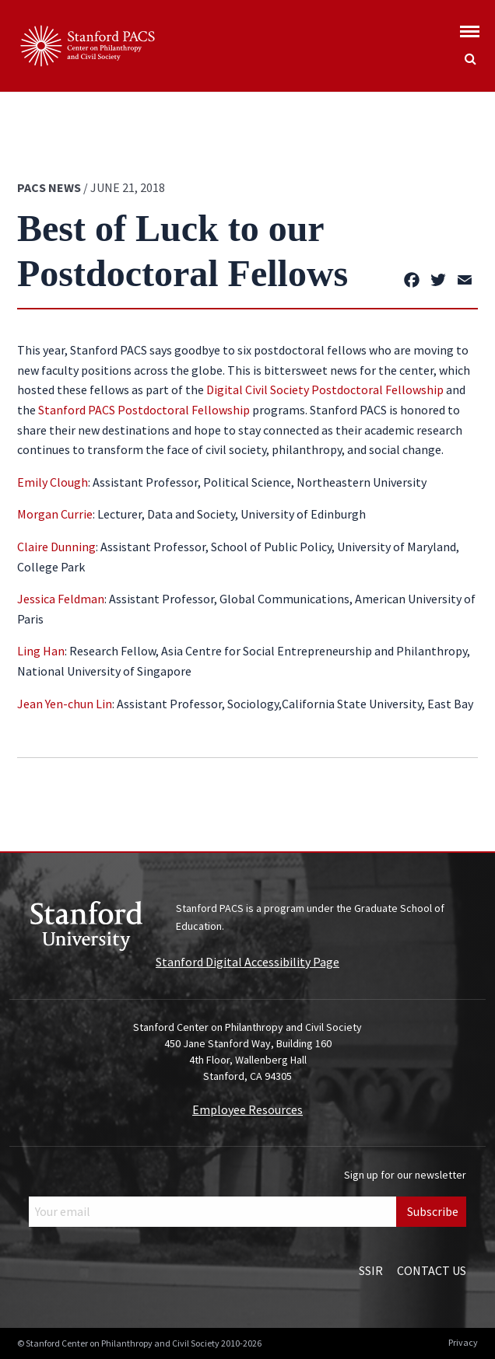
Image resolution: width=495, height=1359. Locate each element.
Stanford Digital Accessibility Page (247, 961)
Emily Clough (52, 482)
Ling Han (41, 651)
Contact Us (431, 1270)
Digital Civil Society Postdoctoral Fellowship (325, 389)
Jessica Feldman (60, 598)
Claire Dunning (56, 546)
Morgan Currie (55, 514)
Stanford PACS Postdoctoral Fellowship (144, 409)
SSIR (371, 1270)
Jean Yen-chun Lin (64, 703)
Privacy (463, 1342)
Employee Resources (247, 1109)
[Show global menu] (469, 26)
